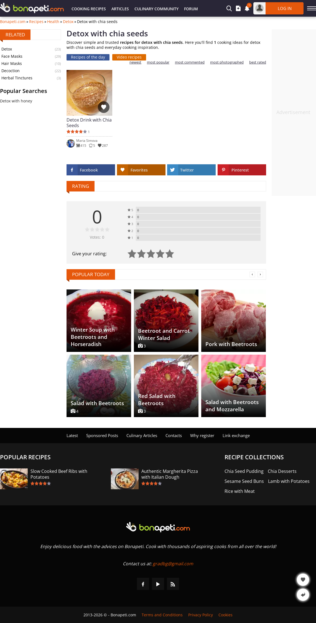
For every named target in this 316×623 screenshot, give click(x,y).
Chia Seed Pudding (244, 471)
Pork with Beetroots (231, 344)
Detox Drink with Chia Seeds (89, 122)
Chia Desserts (282, 471)
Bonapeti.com (13, 21)
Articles (120, 8)
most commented (190, 62)
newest (135, 62)
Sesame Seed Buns (244, 481)
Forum (191, 8)
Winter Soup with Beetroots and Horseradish (93, 337)
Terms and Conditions (162, 614)
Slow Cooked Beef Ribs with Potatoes (58, 474)
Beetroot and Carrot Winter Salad (164, 334)
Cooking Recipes (89, 8)
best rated (257, 62)
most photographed (227, 62)
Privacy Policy (200, 614)
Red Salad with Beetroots (156, 399)
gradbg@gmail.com (173, 564)
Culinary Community (156, 8)
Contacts (173, 435)
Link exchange (236, 435)
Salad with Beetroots (97, 403)
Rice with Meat (240, 491)
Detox (68, 21)
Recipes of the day (88, 57)
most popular (158, 62)
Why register (202, 435)
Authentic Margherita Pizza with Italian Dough (169, 474)
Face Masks (11, 56)
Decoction (10, 70)
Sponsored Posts (102, 435)
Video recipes (129, 57)
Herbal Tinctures (16, 77)
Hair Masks (11, 63)
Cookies (225, 614)
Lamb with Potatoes (289, 481)
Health (53, 21)
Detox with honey (16, 101)
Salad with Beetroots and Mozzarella (232, 405)
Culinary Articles (141, 435)
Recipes (36, 21)
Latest (72, 435)
